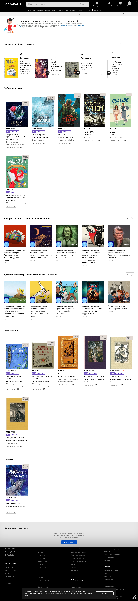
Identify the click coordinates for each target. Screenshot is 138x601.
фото (25, 104)
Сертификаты (23, 14)
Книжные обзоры (78, 558)
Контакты (72, 14)
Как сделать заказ (111, 570)
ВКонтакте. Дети (11, 570)
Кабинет (107, 560)
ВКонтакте (9, 567)
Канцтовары (63, 10)
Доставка (107, 576)
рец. (25, 103)
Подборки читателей (79, 561)
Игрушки (73, 10)
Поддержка (81, 14)
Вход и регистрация (112, 554)
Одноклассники (11, 577)
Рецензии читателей (79, 555)
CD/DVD (41, 564)
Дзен (7, 580)
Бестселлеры (11, 330)
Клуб (88, 10)
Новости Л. (75, 567)
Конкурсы (74, 571)
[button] (120, 44)
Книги (28, 10)
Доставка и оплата (11, 14)
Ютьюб (7, 573)
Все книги (42, 549)
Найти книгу (69, 542)
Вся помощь (109, 586)
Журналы (41, 555)
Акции (40, 577)
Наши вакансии (77, 587)
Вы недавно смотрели (16, 528)
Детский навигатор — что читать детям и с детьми (30, 274)
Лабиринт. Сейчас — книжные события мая (27, 218)
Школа (54, 10)
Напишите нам (109, 583)
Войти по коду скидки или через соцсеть (116, 550)
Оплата (107, 573)
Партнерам (75, 584)
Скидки (48, 14)
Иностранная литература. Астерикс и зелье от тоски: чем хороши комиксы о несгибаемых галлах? (40, 311)
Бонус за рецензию (45, 584)
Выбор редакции (13, 88)
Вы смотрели (109, 557)
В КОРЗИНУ (11, 147)
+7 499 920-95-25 (58, 14)
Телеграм (8, 583)
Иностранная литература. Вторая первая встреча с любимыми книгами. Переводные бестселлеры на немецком (14, 311)
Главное (47, 10)
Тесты (73, 564)
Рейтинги (33, 14)
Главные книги (43, 581)
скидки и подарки (66, 25)
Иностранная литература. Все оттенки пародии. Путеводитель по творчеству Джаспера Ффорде (14, 255)
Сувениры (42, 567)
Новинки (8, 459)
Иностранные (38, 10)
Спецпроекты (76, 574)
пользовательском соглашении (56, 594)
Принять (105, 593)
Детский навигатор (78, 552)
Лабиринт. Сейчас (77, 549)
